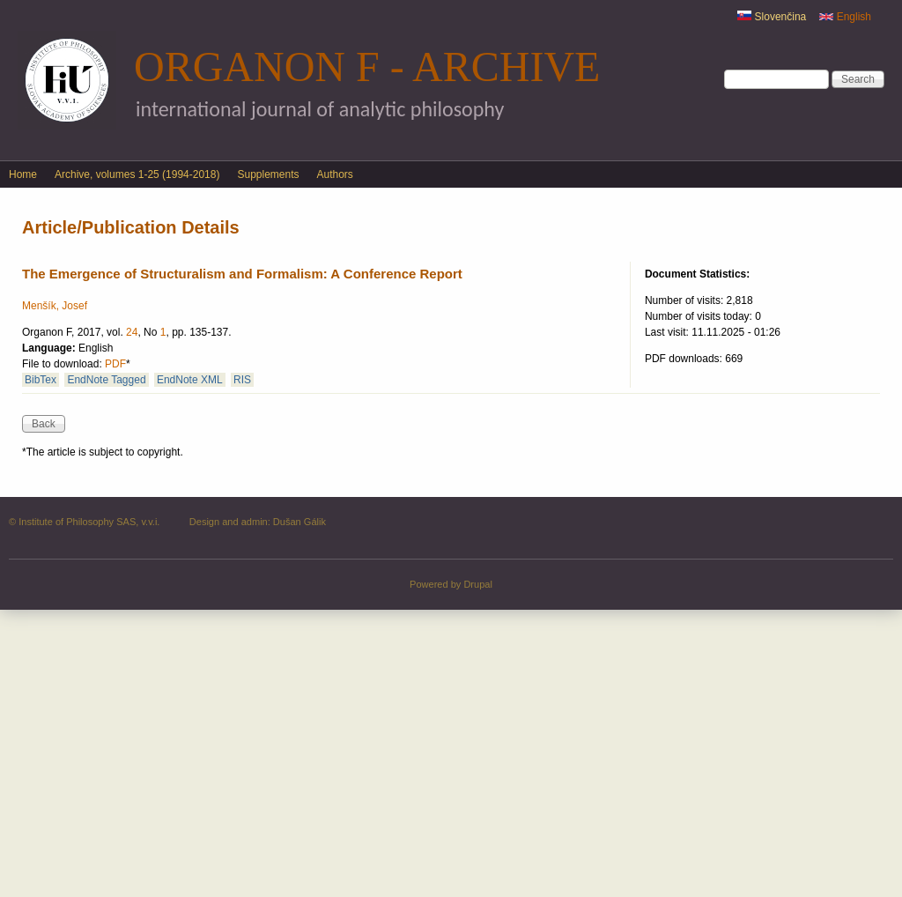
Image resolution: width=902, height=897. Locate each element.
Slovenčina (771, 17)
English (845, 17)
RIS (242, 380)
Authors (335, 174)
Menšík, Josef (54, 306)
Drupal (477, 584)
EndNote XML (190, 380)
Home (23, 174)
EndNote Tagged (106, 380)
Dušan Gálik (299, 521)
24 (131, 332)
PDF (115, 364)
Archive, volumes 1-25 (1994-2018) (137, 174)
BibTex (40, 380)
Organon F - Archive (367, 66)
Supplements (268, 174)
